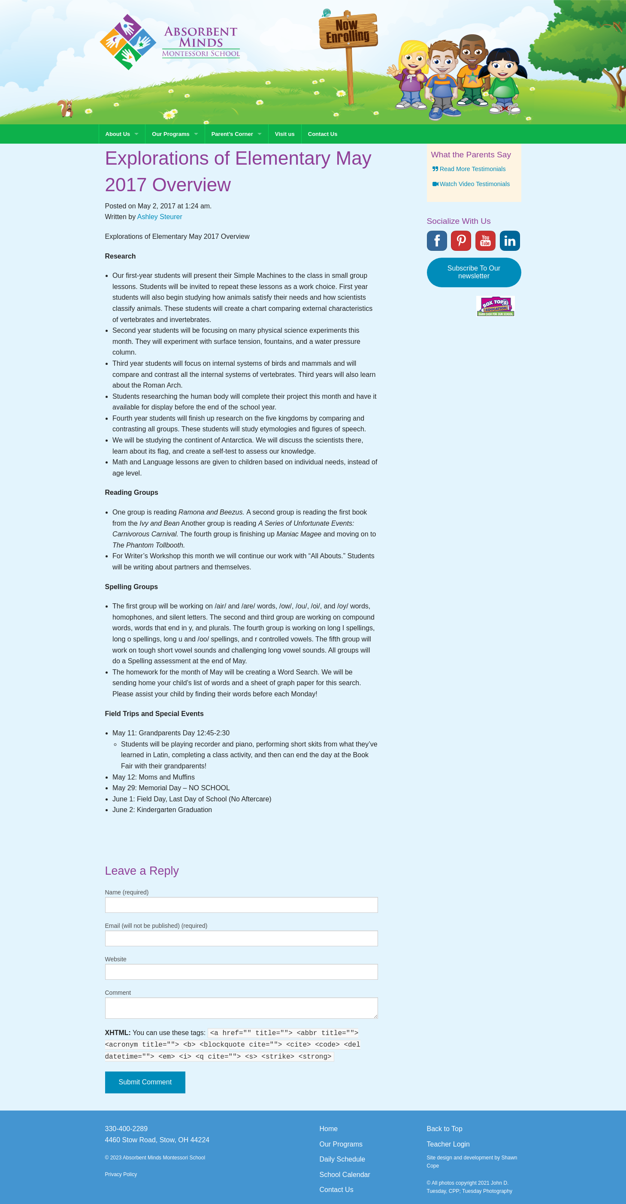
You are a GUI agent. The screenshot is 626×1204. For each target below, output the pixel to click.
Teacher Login (448, 1144)
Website (116, 959)
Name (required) (127, 892)
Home (329, 1128)
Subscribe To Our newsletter (474, 272)
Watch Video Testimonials (470, 184)
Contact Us (323, 134)
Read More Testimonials (468, 169)
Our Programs (170, 134)
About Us (118, 134)
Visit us (285, 134)
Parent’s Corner (232, 134)
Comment (118, 992)
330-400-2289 (126, 1128)
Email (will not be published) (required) (156, 925)
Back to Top (445, 1128)
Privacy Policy (121, 1174)
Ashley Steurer (159, 216)
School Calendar (345, 1174)
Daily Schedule (343, 1159)
